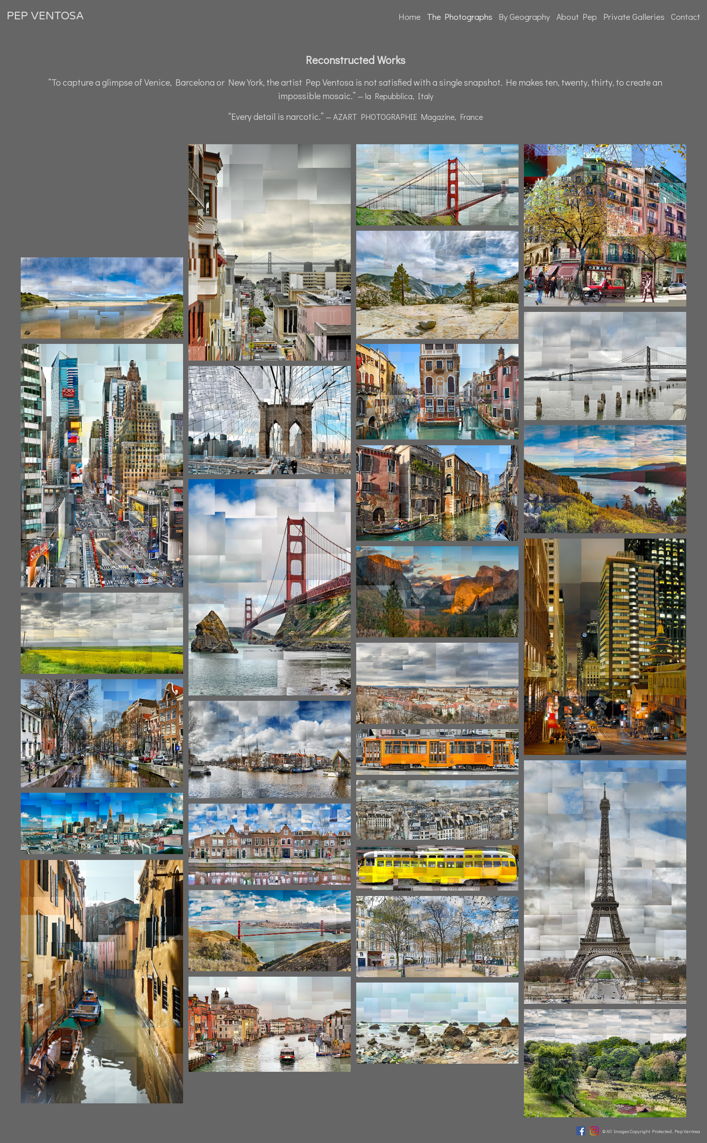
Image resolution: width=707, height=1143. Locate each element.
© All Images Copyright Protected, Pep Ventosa (651, 1131)
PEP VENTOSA (45, 16)
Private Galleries (634, 16)
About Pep (576, 16)
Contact (685, 16)
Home (410, 16)
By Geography (524, 16)
